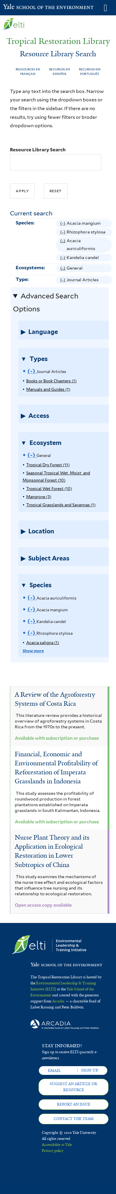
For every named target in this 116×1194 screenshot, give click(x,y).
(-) (63, 223)
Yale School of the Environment (18, 7)
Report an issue (73, 1104)
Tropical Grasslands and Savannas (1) (61, 505)
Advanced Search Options (45, 302)
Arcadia (58, 1001)
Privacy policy (52, 1150)
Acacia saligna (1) (42, 642)
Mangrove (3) (38, 497)
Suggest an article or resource (73, 1086)
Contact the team (74, 1118)
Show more (33, 651)
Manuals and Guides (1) (48, 389)
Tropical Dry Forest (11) (48, 465)
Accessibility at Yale (57, 1144)
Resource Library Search (38, 150)
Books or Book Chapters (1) (51, 381)
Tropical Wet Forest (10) (49, 488)
